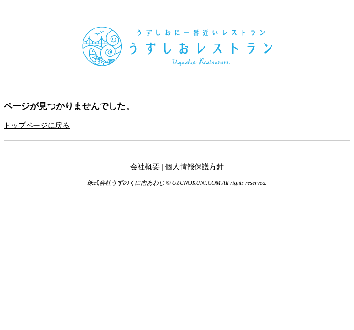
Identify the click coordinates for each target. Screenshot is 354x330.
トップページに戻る (37, 125)
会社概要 (145, 166)
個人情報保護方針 (194, 166)
